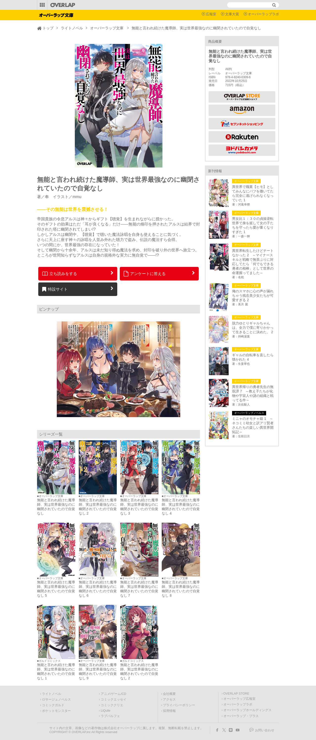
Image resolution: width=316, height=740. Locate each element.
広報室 (211, 14)
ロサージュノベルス (56, 699)
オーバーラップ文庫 (106, 28)
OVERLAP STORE (236, 693)
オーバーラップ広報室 (239, 699)
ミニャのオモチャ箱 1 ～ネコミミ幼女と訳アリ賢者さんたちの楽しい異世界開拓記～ (253, 425)
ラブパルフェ (110, 716)
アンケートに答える (145, 273)
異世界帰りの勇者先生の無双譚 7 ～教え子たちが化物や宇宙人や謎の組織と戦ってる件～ (253, 393)
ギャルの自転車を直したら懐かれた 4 (253, 357)
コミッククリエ (112, 705)
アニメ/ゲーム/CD (113, 694)
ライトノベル (72, 28)
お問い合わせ (264, 730)
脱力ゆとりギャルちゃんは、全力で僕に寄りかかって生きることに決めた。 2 (253, 327)
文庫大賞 (232, 14)
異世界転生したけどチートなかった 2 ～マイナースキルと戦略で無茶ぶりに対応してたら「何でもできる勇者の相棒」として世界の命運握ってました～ (253, 262)
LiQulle (105, 710)
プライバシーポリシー (179, 705)
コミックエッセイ (113, 699)
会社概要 (169, 694)
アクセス (169, 699)
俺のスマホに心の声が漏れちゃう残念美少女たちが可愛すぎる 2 (253, 295)
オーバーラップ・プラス (241, 716)
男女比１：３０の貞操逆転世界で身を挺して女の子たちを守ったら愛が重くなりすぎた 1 (253, 225)
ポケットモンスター (56, 711)
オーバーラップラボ (263, 14)
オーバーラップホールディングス (247, 710)
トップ (48, 28)
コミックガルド (53, 705)
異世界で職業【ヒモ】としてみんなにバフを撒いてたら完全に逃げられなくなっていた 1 (253, 193)
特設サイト (55, 289)
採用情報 (169, 711)
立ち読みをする (59, 273)
